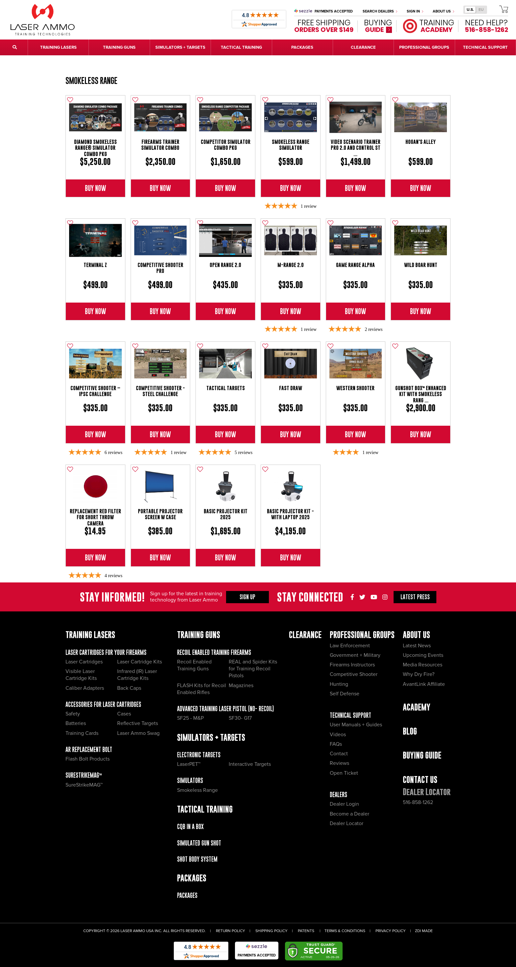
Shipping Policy (271, 930)
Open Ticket (344, 773)
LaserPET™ (188, 764)
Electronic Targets (198, 754)
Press (415, 597)
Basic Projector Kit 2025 (225, 514)
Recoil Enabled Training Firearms (214, 652)
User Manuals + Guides (356, 724)
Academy (416, 707)
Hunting (339, 684)
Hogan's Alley (420, 142)
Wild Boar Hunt (420, 265)
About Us (443, 11)
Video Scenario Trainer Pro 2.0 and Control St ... (355, 148)
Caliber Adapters (84, 688)
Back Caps (129, 688)
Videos (338, 734)
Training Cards (81, 733)
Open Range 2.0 (225, 265)
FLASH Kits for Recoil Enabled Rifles (201, 689)
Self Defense (344, 693)
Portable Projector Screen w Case (160, 514)
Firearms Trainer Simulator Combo (160, 145)
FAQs (336, 744)
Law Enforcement (350, 645)
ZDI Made (424, 930)
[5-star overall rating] (291, 206)
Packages (187, 895)
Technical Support (350, 715)
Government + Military (355, 655)
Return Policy (230, 930)
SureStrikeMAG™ (83, 775)
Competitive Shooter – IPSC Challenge (95, 391)
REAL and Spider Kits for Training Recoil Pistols (253, 668)
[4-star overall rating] (355, 452)
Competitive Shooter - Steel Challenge (160, 391)
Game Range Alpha (355, 265)
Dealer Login (344, 804)
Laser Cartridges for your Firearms (105, 652)
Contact (339, 753)
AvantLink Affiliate (424, 684)
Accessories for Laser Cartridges (103, 704)
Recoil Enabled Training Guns (194, 665)
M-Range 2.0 (290, 265)
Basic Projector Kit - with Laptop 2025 (290, 514)
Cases (124, 714)
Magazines (241, 685)
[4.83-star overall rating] (95, 452)
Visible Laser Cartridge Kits (81, 675)
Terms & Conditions (344, 930)
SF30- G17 (240, 718)
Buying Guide (422, 755)
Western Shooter (355, 388)
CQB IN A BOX (190, 826)
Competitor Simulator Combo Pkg (225, 145)
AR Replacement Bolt (88, 749)
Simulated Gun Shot (199, 843)
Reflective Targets (137, 723)
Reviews (339, 763)
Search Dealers (380, 11)
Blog (410, 731)
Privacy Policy (390, 930)
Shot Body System (197, 859)
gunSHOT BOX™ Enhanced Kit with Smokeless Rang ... (420, 394)
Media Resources (422, 664)
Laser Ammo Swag (138, 733)
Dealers (338, 794)
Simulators (190, 780)
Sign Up (247, 597)
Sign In (415, 11)
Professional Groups (362, 634)
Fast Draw (290, 388)
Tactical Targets (225, 388)
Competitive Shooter (353, 674)
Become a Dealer (349, 814)
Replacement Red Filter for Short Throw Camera (95, 517)
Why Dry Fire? (418, 674)
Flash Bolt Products (87, 759)
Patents (306, 930)
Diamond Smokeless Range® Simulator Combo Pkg (95, 148)
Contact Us (420, 779)
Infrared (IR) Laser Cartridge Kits (137, 675)
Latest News (417, 645)
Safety (72, 714)
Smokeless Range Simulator (290, 145)
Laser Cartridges (84, 661)
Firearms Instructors (352, 664)
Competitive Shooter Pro (160, 268)
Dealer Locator (346, 823)
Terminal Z (95, 265)
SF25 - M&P (190, 718)
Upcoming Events (423, 655)
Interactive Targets (250, 764)
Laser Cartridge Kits (139, 661)
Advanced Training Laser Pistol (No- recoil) (225, 708)
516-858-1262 (418, 802)
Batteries (75, 723)
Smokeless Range (91, 80)
